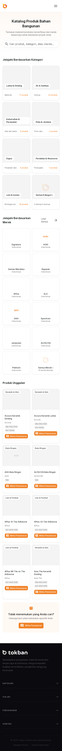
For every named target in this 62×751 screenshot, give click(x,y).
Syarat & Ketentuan (40, 745)
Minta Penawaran (31, 625)
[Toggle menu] (55, 6)
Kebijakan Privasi (20, 745)
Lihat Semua (49, 220)
